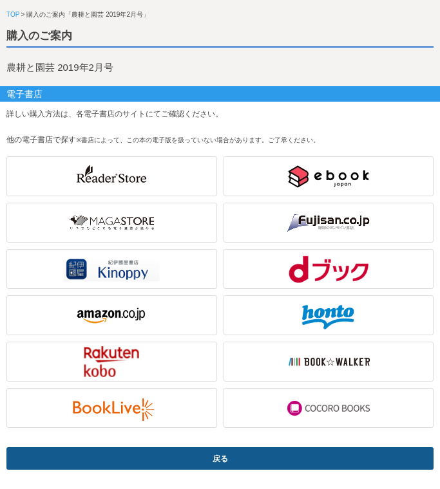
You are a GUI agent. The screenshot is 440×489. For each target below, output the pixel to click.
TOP (12, 14)
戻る (220, 458)
